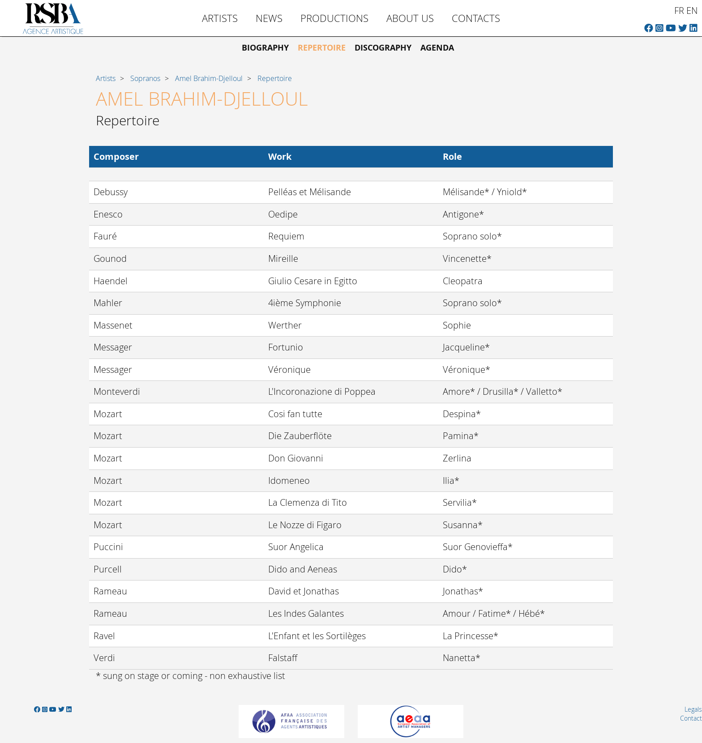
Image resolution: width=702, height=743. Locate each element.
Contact (691, 718)
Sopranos (145, 78)
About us (410, 18)
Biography (265, 47)
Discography (383, 47)
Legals (693, 709)
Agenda (437, 47)
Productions (334, 18)
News (269, 18)
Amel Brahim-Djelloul (209, 78)
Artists (220, 18)
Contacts (476, 18)
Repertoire (322, 47)
